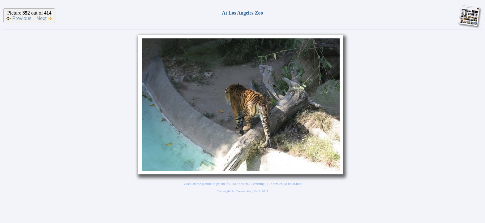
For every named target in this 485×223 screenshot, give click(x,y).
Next (44, 18)
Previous (19, 18)
